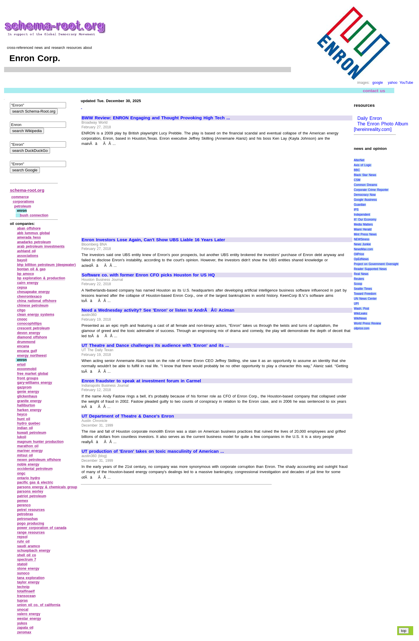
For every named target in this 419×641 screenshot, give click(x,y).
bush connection (34, 215)
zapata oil (25, 628)
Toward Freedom (365, 293)
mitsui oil (25, 455)
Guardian (360, 204)
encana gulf (27, 351)
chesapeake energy (33, 292)
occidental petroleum (35, 469)
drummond (26, 342)
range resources (31, 532)
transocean (26, 596)
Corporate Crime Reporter (371, 189)
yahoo (392, 83)
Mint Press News (365, 234)
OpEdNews (361, 259)
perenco (24, 505)
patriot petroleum (31, 496)
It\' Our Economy (365, 219)
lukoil (21, 437)
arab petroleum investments (41, 246)
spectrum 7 (26, 559)
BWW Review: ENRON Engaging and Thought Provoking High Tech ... (156, 118)
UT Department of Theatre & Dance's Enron (128, 416)
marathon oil (28, 446)
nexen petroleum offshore (39, 460)
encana (23, 346)
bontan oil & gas (31, 269)
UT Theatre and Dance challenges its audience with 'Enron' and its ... (155, 345)
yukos (22, 623)
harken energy (29, 410)
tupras (22, 601)
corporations (23, 202)
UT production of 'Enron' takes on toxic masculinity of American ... (153, 451)
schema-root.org (27, 190)
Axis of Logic (362, 165)
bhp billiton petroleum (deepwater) (46, 265)
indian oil (25, 428)
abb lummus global (33, 233)
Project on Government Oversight (376, 264)
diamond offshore (32, 337)
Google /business (365, 199)
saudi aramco (28, 546)
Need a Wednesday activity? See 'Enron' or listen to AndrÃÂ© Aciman (158, 310)
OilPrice (359, 254)
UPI (356, 303)
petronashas (27, 519)
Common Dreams (365, 185)
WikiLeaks (360, 313)
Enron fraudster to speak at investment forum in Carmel (141, 381)
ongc (21, 473)
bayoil (22, 260)
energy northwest (32, 356)
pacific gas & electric (35, 482)
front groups (27, 378)
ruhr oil (23, 541)
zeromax (24, 632)
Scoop (358, 283)
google (377, 83)
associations (27, 256)
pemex (22, 501)
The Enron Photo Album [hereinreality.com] (381, 126)
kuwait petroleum (31, 433)
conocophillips (29, 324)
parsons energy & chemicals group (47, 487)
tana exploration (31, 578)
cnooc (22, 319)
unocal (23, 610)
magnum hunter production (40, 442)
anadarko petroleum (34, 242)
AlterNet (359, 160)
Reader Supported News (370, 269)
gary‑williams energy (34, 383)
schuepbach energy (33, 550)
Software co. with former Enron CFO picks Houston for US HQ (148, 275)
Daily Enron (369, 118)
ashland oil (26, 251)
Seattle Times (363, 288)
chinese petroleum (33, 305)
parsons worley (30, 491)
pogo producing (30, 523)
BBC (357, 170)
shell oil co (26, 555)
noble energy (28, 464)
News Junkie (362, 244)
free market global (32, 374)
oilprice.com (361, 328)
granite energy (29, 401)
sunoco (23, 573)
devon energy (28, 333)
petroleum (22, 206)
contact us (374, 90)
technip (23, 587)
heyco (22, 414)
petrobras (25, 514)
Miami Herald (363, 229)
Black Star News (365, 175)
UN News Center (365, 298)
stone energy (28, 569)
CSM (357, 180)
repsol (22, 537)
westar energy (29, 619)
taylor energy (28, 582)
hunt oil (23, 419)
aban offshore (29, 228)
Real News (361, 274)
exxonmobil (27, 369)
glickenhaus (27, 396)
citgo (21, 310)
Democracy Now (365, 194)
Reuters (359, 278)
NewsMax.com (363, 249)
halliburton (26, 405)
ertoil (21, 365)
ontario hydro (28, 478)
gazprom (24, 387)
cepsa (22, 287)
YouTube (406, 83)
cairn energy (27, 283)
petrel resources (31, 510)
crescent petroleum (33, 328)
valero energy (28, 614)
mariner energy (30, 451)
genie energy (28, 392)
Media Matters (363, 224)
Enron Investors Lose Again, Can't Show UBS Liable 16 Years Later (153, 239)
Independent (362, 214)
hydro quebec (28, 423)
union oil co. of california (38, 605)
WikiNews (360, 318)
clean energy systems (35, 314)
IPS (356, 209)
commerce (20, 197)
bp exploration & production (41, 278)
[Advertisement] (131, 189)
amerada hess (29, 237)
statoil (22, 564)
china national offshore (36, 301)
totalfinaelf (26, 591)
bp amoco (25, 274)
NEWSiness (361, 239)
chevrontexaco (29, 296)
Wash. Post (361, 308)
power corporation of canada (42, 528)
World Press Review (367, 323)
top (403, 630)
